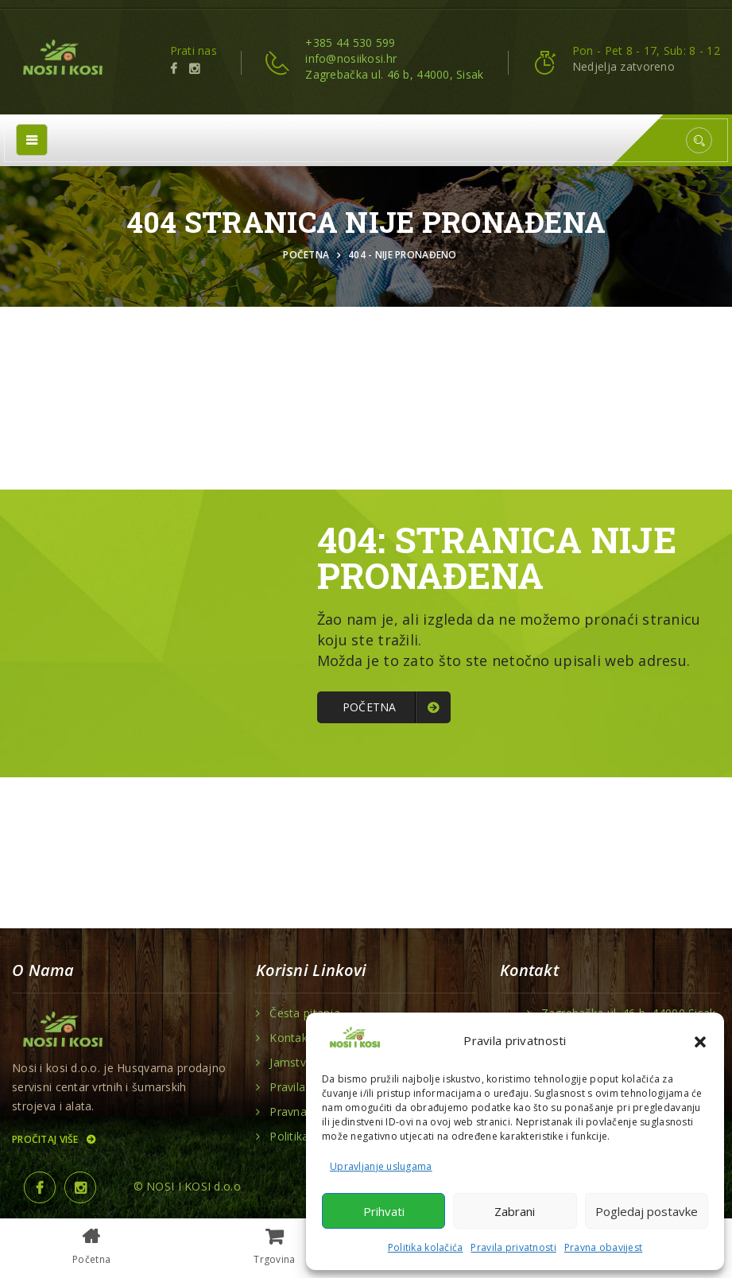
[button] (700, 1040)
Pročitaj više (53, 1139)
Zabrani (514, 1211)
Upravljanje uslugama (381, 1166)
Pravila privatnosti (513, 1247)
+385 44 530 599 (350, 42)
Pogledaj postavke (646, 1211)
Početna (309, 254)
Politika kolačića (425, 1247)
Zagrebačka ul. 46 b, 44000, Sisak (394, 74)
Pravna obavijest (603, 1247)
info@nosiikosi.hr (351, 58)
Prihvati (384, 1211)
